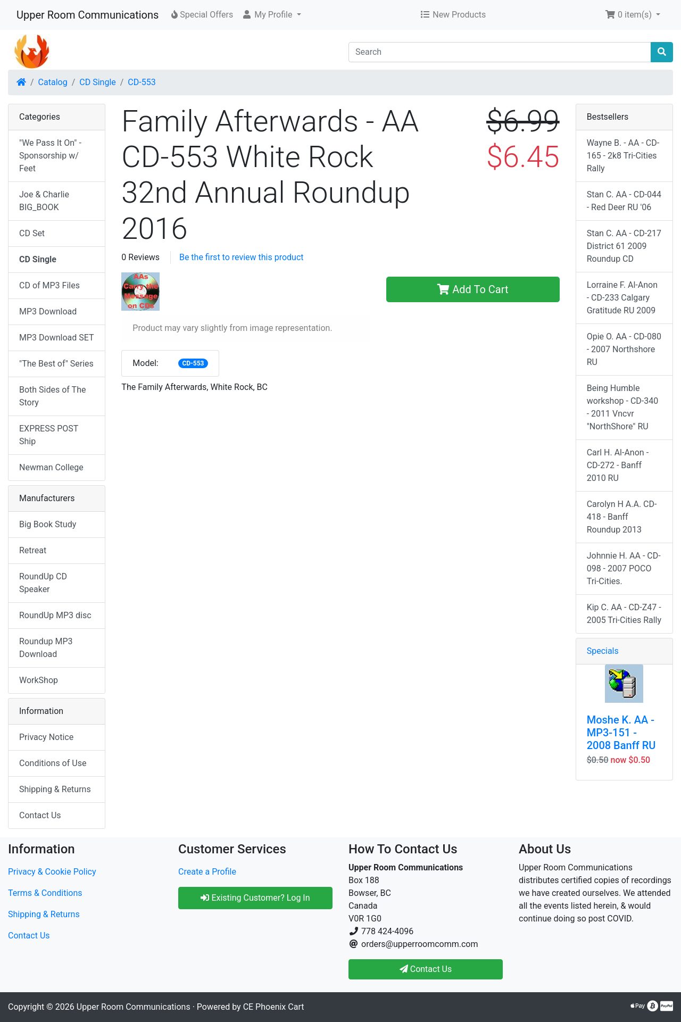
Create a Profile (207, 872)
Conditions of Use (52, 763)
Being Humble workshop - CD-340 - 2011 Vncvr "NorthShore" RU (623, 407)
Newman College (51, 467)
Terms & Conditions (45, 893)
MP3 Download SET (56, 338)
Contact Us (40, 815)
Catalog (53, 82)
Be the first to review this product (241, 257)
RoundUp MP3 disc (55, 615)
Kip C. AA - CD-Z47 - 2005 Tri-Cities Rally (624, 613)
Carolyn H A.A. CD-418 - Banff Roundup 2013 (622, 517)
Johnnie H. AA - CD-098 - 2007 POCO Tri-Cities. (624, 568)
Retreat (32, 550)
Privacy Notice (46, 737)
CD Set (32, 233)
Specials (603, 651)
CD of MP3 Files (49, 285)
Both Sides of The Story (52, 396)
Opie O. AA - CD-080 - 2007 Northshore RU (624, 349)
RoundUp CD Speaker (43, 582)
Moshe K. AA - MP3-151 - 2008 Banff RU (621, 732)
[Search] (499, 52)
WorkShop (38, 680)
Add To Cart (472, 289)
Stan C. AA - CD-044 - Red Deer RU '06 (624, 200)
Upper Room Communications (87, 15)
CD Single (97, 82)
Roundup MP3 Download (46, 647)
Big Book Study (47, 524)
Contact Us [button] (426, 969)
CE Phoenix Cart (273, 1007)
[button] (271, 15)
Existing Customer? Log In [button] (255, 898)
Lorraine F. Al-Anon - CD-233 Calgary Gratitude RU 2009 (622, 297)
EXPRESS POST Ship (48, 434)
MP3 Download (48, 311)
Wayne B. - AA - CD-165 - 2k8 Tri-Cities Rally (623, 155)
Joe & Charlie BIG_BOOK (44, 200)
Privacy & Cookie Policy (52, 872)
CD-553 (141, 82)
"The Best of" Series (56, 364)
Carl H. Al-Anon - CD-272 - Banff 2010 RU (618, 465)
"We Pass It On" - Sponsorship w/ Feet (50, 155)
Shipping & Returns (55, 789)
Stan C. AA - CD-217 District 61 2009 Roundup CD (624, 246)
